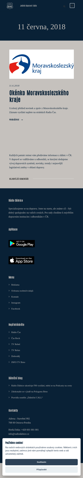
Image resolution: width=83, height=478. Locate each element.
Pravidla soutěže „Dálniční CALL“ (27, 397)
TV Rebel (15, 344)
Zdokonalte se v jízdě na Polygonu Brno (29, 391)
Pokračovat (16, 119)
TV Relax (15, 350)
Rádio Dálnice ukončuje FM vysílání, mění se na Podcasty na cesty (41, 385)
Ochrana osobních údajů (22, 291)
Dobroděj (15, 356)
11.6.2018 (14, 85)
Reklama (15, 285)
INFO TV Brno (18, 362)
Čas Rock (15, 338)
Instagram (15, 303)
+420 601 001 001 (30, 429)
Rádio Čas (16, 332)
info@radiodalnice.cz (19, 434)
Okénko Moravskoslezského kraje (39, 96)
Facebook (15, 309)
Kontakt (15, 297)
